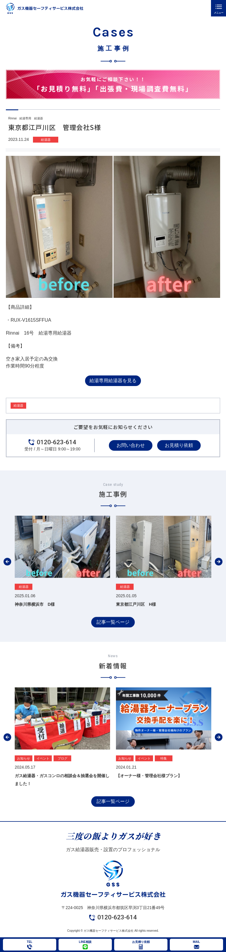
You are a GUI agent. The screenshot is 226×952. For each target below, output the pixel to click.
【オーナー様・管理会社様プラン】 (149, 791)
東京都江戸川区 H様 (136, 619)
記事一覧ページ (113, 637)
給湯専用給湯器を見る (113, 380)
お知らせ (23, 773)
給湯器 (46, 139)
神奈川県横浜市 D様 (35, 619)
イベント (42, 773)
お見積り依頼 (179, 445)
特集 (163, 773)
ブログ (62, 773)
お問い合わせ (131, 445)
